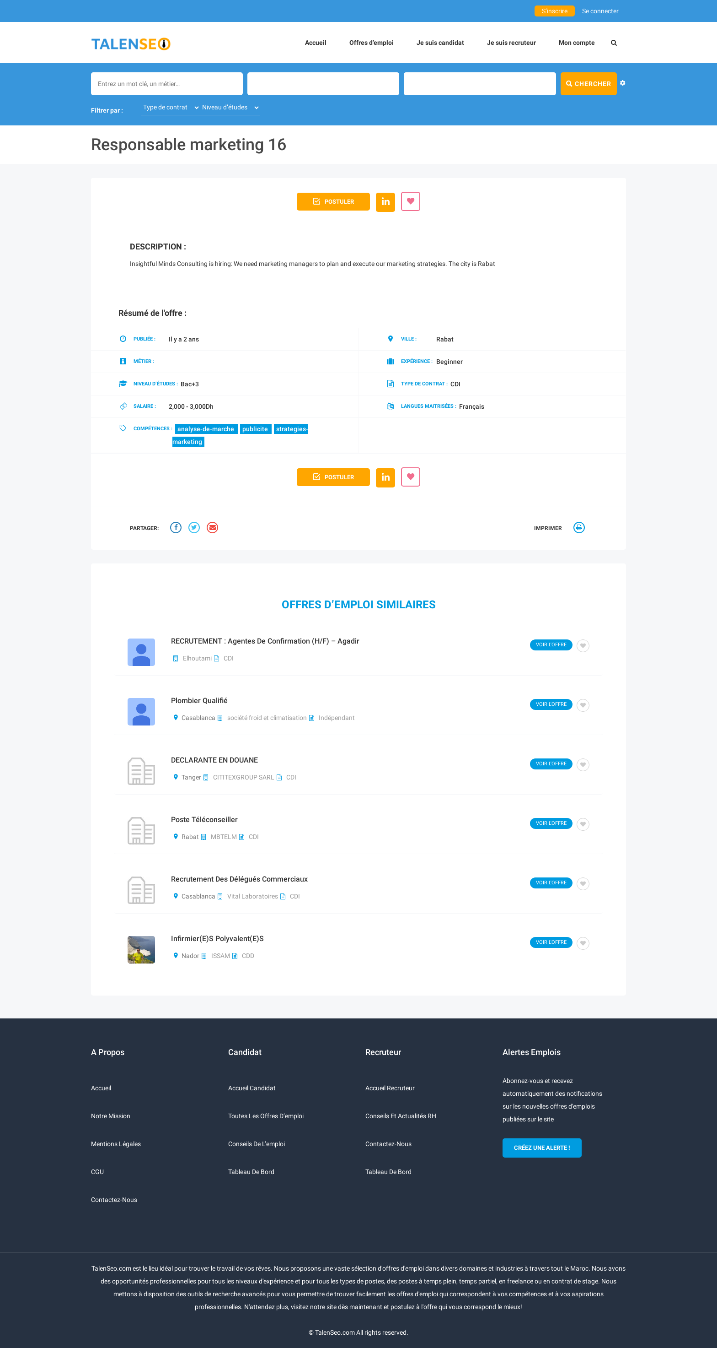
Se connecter (600, 11)
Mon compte (577, 42)
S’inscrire (554, 11)
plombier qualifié (199, 700)
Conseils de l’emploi (256, 1144)
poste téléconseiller (204, 819)
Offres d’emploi (371, 42)
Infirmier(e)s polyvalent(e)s (217, 938)
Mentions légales (116, 1144)
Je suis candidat (440, 42)
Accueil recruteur (390, 1088)
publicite (255, 429)
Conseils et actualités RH (400, 1116)
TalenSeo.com (335, 1332)
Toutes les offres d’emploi (266, 1116)
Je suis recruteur (511, 42)
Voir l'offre (551, 645)
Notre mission (110, 1116)
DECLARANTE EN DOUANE (214, 760)
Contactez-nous (114, 1199)
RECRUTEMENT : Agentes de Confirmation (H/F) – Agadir (265, 641)
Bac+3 (190, 384)
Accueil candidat (252, 1088)
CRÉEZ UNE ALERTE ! (542, 1147)
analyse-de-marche (206, 429)
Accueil (315, 42)
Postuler (333, 200)
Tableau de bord (251, 1171)
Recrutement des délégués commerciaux (239, 879)
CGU (97, 1171)
